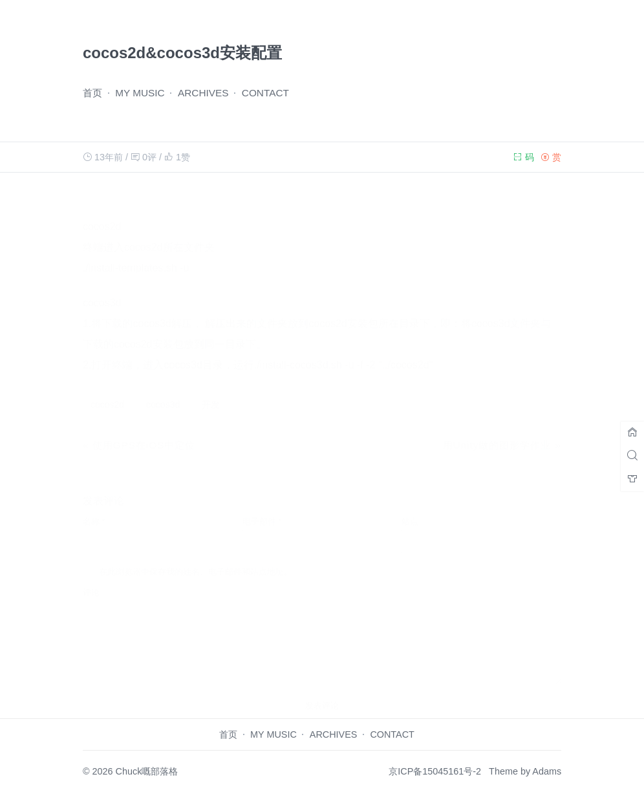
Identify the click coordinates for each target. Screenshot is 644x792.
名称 (94, 508)
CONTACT (265, 92)
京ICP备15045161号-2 (435, 771)
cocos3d (163, 392)
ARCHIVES (203, 92)
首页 (92, 92)
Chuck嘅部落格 (147, 771)
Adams (546, 771)
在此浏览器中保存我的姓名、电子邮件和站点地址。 (195, 559)
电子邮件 (262, 508)
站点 (410, 508)
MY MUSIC (140, 92)
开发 (211, 392)
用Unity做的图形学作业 (497, 432)
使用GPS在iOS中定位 (144, 432)
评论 (91, 579)
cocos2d (107, 392)
